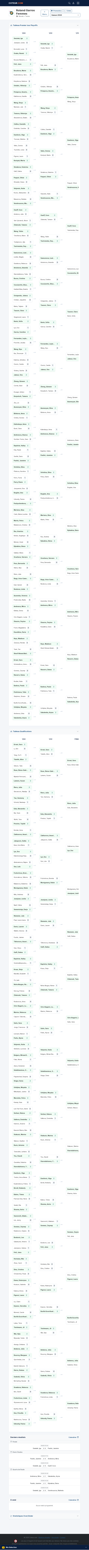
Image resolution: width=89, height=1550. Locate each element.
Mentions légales (44, 1537)
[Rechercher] (69, 3)
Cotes (67, 11)
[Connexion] (73, 3)
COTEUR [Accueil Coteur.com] (16, 3)
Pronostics (56, 11)
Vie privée (55, 1537)
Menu (44, 13)
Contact (62, 1537)
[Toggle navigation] (78, 3)
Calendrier (74, 1437)
